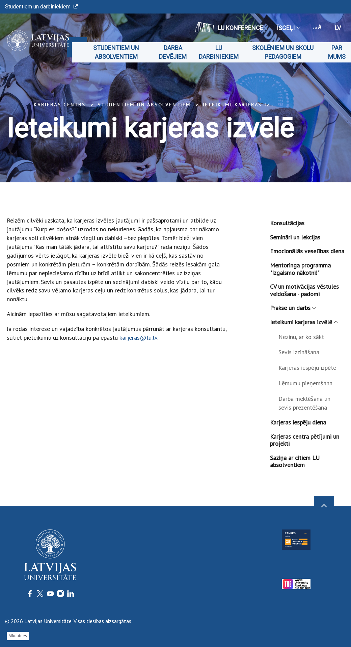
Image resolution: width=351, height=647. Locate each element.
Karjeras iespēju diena (298, 422)
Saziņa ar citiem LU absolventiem (295, 461)
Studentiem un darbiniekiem (41, 6)
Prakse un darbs (293, 308)
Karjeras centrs (60, 105)
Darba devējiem (173, 52)
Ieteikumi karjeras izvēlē (243, 105)
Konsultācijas (287, 223)
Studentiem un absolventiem (116, 52)
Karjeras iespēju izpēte (307, 367)
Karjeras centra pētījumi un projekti (304, 440)
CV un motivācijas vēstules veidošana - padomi (304, 290)
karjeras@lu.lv (138, 337)
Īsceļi (288, 27)
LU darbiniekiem (219, 52)
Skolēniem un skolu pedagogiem (283, 52)
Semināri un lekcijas (295, 237)
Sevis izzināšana (298, 352)
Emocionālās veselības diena (307, 251)
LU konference (229, 27)
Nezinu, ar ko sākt (301, 337)
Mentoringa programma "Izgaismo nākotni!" (300, 269)
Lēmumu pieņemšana (305, 383)
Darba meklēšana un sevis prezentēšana (304, 403)
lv (338, 27)
